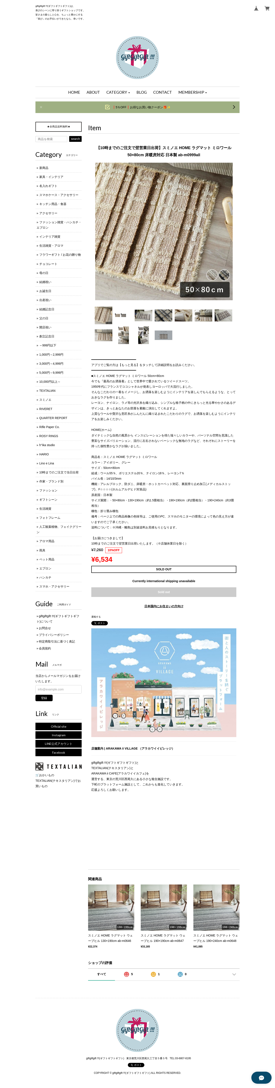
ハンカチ (45, 577)
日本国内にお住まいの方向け (163, 606)
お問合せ (45, 628)
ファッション (48, 490)
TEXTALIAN (47, 390)
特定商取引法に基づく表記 (57, 641)
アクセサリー (48, 213)
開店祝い (45, 327)
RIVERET (45, 409)
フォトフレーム (49, 517)
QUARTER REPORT (53, 418)
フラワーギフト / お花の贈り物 (60, 254)
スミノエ (45, 399)
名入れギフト (48, 186)
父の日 (43, 318)
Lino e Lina (46, 463)
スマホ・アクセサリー (54, 586)
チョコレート (48, 264)
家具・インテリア (51, 177)
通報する (96, 616)
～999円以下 (47, 345)
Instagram (59, 735)
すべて (101, 974)
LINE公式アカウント (58, 743)
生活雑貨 (45, 508)
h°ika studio (47, 445)
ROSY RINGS (48, 436)
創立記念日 (46, 336)
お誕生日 (45, 291)
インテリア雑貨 (49, 236)
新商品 (43, 168)
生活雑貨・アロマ (51, 245)
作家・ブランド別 (51, 481)
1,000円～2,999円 (51, 354)
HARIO (44, 454)
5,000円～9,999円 (51, 372)
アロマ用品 (46, 541)
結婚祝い (45, 282)
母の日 (43, 273)
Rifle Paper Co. (49, 427)
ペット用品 (46, 559)
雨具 (42, 550)
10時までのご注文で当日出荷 (59, 472)
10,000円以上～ (50, 381)
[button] (118, 92)
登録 (44, 698)
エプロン (45, 568)
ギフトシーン (48, 499)
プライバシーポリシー (54, 635)
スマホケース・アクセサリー (58, 195)
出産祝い (45, 300)
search (75, 139)
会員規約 (45, 648)
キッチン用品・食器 (52, 204)
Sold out (164, 592)
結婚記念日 (46, 309)
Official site (58, 726)
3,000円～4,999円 (51, 363)
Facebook (58, 752)
